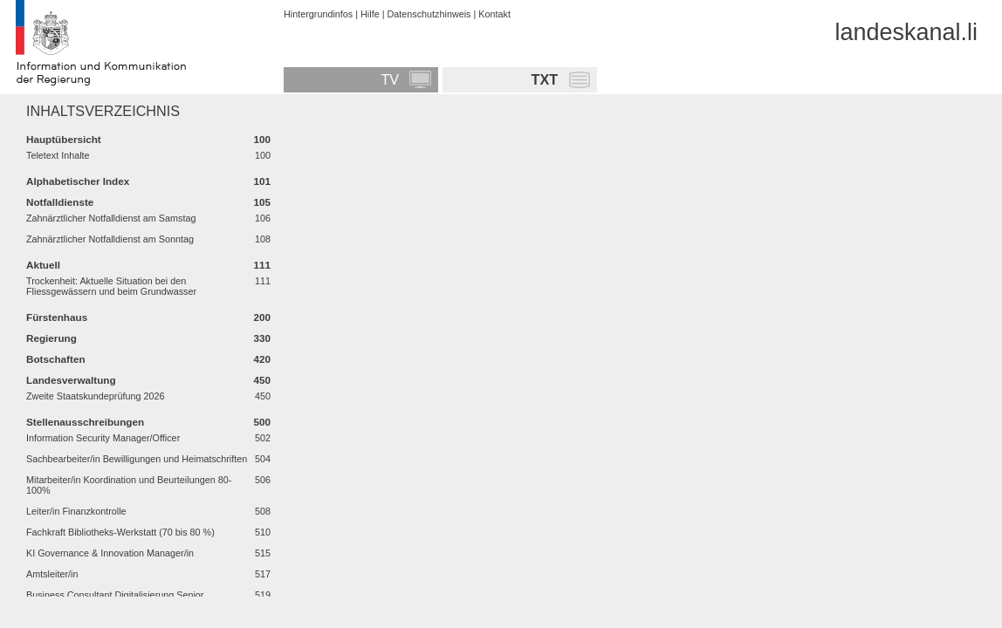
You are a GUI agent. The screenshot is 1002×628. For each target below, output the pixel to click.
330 (262, 338)
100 (262, 139)
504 (263, 459)
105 (262, 202)
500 (262, 421)
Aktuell (43, 264)
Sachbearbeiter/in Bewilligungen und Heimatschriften (136, 459)
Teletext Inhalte (58, 155)
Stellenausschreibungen (85, 421)
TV (390, 79)
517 (263, 574)
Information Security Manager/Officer (103, 438)
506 (263, 479)
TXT (545, 79)
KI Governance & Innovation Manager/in (110, 553)
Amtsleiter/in (52, 574)
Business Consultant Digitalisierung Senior (114, 595)
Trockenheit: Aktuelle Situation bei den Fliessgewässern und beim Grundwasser (111, 286)
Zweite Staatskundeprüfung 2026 (95, 396)
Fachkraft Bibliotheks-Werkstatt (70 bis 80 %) (120, 532)
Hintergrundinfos (318, 14)
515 (263, 553)
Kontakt (494, 14)
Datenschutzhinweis (428, 14)
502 (263, 438)
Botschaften (56, 359)
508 (263, 511)
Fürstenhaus (56, 317)
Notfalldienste (59, 202)
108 (263, 239)
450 (262, 380)
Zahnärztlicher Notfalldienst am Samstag (111, 218)
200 (262, 317)
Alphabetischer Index (77, 181)
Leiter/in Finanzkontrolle (76, 511)
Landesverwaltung (71, 380)
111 (262, 264)
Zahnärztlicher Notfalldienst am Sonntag (110, 239)
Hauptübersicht (63, 139)
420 (262, 359)
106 (263, 218)
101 (262, 181)
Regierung (51, 338)
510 (263, 532)
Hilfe (370, 14)
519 (263, 595)
